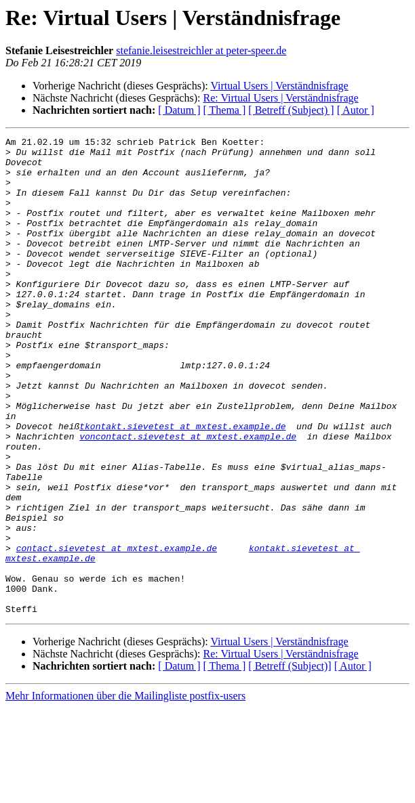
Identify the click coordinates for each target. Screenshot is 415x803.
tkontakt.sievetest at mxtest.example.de (182, 485)
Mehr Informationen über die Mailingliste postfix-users (125, 791)
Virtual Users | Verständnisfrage (279, 85)
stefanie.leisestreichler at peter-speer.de (201, 50)
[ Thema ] (224, 110)
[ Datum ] (179, 110)
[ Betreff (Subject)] (289, 761)
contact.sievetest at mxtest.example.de (116, 631)
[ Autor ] (355, 110)
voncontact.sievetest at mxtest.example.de (187, 497)
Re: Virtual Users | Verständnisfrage (280, 98)
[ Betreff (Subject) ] (291, 110)
